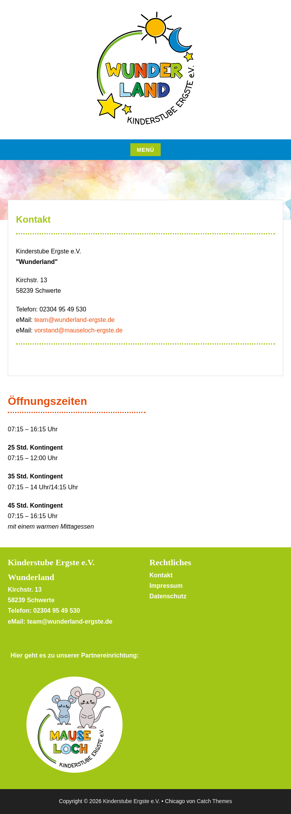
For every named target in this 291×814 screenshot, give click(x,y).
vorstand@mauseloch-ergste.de (78, 330)
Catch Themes (214, 801)
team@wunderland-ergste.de (74, 319)
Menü (145, 150)
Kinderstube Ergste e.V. (131, 801)
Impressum (165, 585)
